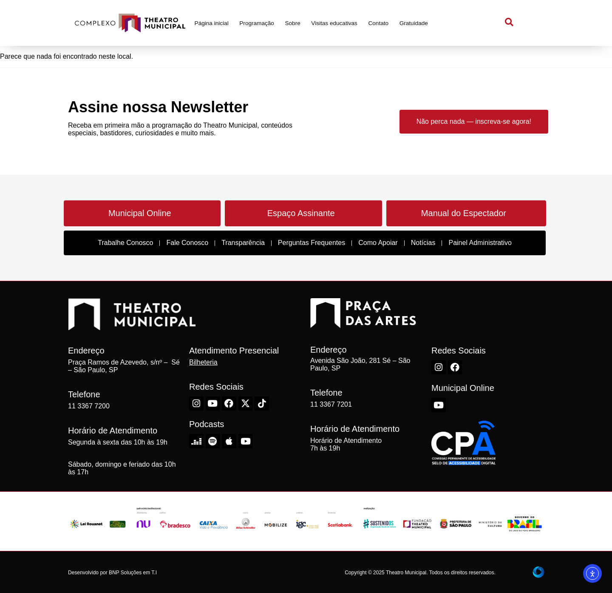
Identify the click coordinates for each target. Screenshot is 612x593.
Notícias (423, 242)
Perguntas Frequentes (311, 242)
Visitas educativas (334, 23)
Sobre (292, 23)
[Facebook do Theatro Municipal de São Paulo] (229, 403)
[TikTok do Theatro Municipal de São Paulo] (262, 403)
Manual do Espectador (463, 213)
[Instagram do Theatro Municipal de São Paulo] (196, 403)
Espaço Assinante (301, 213)
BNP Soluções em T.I (133, 573)
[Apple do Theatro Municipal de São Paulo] (229, 441)
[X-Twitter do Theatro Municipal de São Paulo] (245, 403)
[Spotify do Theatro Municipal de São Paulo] (213, 441)
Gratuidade (414, 23)
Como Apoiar (378, 242)
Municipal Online (139, 213)
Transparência (243, 242)
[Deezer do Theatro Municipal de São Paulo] (196, 441)
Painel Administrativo (480, 242)
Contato (378, 23)
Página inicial (212, 23)
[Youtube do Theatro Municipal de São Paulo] (213, 403)
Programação (256, 23)
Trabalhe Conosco (125, 242)
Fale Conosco (187, 242)
